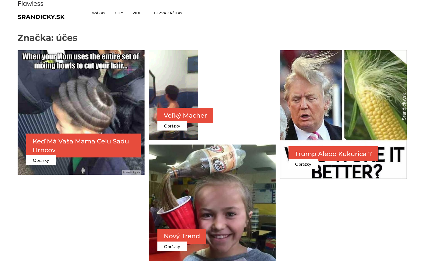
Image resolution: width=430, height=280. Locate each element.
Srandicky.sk (41, 17)
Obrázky (41, 160)
